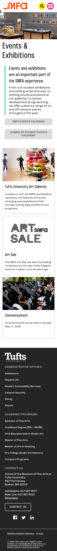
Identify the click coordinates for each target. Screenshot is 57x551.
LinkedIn (32, 518)
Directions (11, 498)
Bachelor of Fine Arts (17, 421)
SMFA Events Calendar (29, 121)
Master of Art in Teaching (20, 446)
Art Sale (10, 255)
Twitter (24, 518)
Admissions (12, 373)
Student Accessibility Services (23, 386)
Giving (8, 399)
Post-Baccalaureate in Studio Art (24, 434)
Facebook (15, 518)
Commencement (16, 315)
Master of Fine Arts (16, 440)
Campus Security (15, 393)
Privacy (39, 533)
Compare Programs (17, 459)
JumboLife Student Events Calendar (28, 134)
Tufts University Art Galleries (26, 187)
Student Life (12, 380)
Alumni (9, 405)
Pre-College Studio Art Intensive (24, 453)
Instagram (7, 518)
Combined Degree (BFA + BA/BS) (23, 427)
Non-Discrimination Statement (20, 533)
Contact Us (17, 507)
